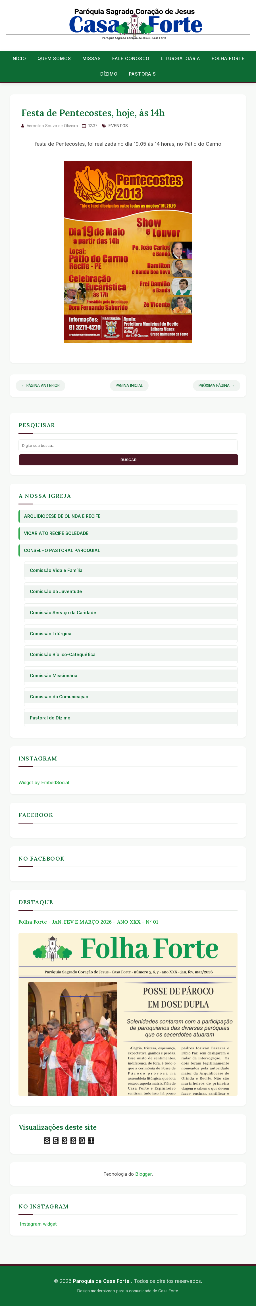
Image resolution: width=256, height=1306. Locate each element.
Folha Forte (228, 58)
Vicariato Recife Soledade (56, 533)
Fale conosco (130, 58)
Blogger (143, 1174)
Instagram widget (37, 1224)
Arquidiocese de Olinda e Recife (62, 516)
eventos (118, 125)
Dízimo (109, 74)
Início (18, 58)
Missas (91, 58)
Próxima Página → (217, 385)
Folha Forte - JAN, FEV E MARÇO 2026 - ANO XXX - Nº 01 (88, 921)
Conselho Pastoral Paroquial (62, 550)
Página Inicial (129, 385)
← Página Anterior (40, 385)
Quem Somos (54, 58)
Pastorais (142, 74)
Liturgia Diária (180, 58)
